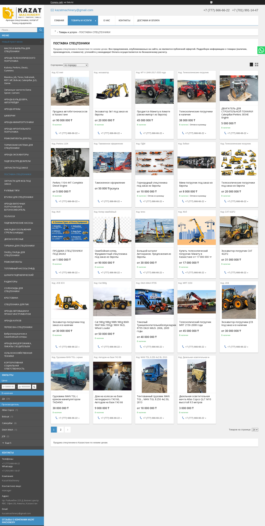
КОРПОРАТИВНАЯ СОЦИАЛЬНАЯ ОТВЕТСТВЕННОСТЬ (14, 365)
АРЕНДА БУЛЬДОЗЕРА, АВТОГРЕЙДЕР (16, 101)
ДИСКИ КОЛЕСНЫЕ (13, 239)
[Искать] (40, 29)
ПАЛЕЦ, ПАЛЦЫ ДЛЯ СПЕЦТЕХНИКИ (14, 254)
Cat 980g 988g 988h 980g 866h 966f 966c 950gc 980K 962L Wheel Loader (112, 325)
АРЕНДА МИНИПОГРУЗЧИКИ (19, 122)
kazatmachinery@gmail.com (16, 513)
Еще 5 (8, 442)
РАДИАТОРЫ (10, 281)
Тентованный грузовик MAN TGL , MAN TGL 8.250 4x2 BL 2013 (153, 399)
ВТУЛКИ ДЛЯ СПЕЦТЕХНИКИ (18, 197)
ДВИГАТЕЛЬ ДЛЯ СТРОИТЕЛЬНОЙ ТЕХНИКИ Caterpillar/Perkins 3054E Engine (237, 113)
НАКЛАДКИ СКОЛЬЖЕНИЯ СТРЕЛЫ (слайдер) (17, 231)
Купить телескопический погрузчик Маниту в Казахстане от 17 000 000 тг (195, 253)
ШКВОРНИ (9, 115)
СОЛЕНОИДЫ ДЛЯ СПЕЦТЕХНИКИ (13, 290)
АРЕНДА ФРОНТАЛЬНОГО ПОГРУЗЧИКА (17, 130)
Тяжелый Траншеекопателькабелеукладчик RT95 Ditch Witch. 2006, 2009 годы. (154, 327)
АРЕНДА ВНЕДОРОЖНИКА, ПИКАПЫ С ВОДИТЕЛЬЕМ (17, 345)
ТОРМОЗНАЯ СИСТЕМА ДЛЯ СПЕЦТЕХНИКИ (18, 146)
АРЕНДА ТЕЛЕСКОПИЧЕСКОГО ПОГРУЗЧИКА (19, 59)
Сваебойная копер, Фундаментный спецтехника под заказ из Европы (111, 253)
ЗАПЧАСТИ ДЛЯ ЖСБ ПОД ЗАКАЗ (17, 182)
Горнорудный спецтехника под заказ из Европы (152, 184)
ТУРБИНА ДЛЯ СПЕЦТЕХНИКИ (19, 245)
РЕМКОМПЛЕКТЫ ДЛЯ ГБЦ (17, 138)
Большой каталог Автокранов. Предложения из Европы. (154, 253)
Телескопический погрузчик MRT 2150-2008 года (195, 324)
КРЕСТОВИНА (11, 297)
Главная (59, 20)
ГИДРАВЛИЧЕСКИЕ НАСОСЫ (18, 222)
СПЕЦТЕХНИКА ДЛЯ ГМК (16, 304)
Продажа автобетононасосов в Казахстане (70, 113)
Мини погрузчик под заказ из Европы (196, 184)
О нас (106, 20)
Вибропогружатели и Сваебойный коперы (15, 335)
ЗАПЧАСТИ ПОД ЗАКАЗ (16, 167)
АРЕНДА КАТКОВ (12, 320)
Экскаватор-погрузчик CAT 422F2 (236, 252)
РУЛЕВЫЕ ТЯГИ (11, 190)
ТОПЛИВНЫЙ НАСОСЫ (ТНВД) (19, 268)
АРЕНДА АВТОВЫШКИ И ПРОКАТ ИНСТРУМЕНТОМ (17, 312)
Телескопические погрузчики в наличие (196, 113)
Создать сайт (57, 2)
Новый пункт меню (12, 41)
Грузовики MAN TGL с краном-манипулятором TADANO (66, 399)
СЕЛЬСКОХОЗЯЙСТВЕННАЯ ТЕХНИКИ (18, 354)
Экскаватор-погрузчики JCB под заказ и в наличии (237, 324)
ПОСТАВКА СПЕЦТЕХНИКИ (17, 174)
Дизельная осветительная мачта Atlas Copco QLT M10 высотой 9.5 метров (195, 399)
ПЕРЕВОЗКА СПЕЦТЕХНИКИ (18, 327)
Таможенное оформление (110, 182)
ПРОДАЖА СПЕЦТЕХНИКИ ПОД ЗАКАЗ (67, 252)
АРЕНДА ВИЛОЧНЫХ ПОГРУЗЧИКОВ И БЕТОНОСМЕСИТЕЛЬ (14, 206)
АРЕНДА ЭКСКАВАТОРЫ (16, 154)
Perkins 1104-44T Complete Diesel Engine (68, 184)
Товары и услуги (81, 20)
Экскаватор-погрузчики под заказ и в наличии (69, 324)
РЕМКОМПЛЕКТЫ (13, 261)
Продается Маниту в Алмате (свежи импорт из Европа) (153, 113)
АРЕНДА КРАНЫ (12, 108)
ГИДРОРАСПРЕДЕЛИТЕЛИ (17, 161)
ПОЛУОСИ (9, 216)
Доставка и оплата (148, 20)
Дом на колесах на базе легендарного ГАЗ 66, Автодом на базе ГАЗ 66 (109, 399)
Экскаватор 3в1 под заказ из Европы (111, 113)
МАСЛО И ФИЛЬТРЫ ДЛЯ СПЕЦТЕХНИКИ (17, 50)
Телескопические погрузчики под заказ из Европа (238, 184)
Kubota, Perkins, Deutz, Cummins (16, 69)
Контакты (124, 20)
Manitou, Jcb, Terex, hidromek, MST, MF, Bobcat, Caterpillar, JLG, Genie (20, 80)
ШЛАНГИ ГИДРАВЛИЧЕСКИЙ (18, 274)
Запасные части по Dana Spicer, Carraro (17, 91)
